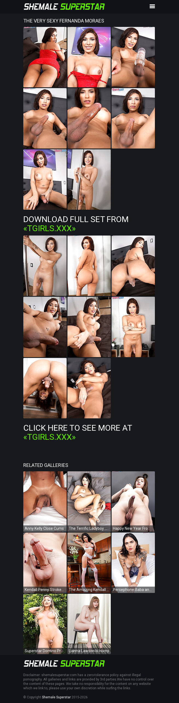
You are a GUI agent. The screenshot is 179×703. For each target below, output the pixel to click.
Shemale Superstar (56, 697)
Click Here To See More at (77, 432)
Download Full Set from (76, 223)
